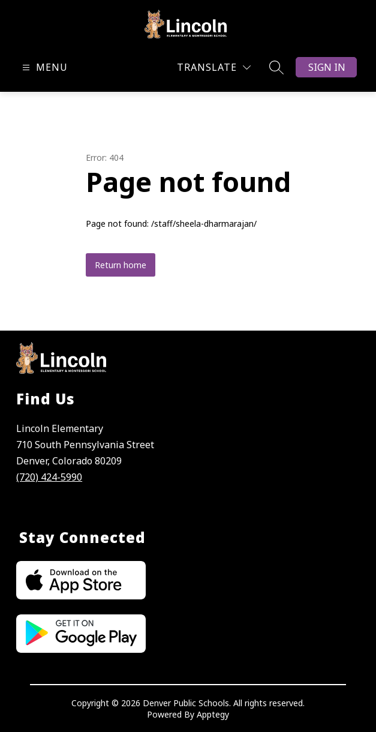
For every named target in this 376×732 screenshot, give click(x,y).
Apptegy (213, 714)
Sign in (326, 67)
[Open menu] (43, 67)
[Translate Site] (214, 67)
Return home (120, 265)
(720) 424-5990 (49, 477)
